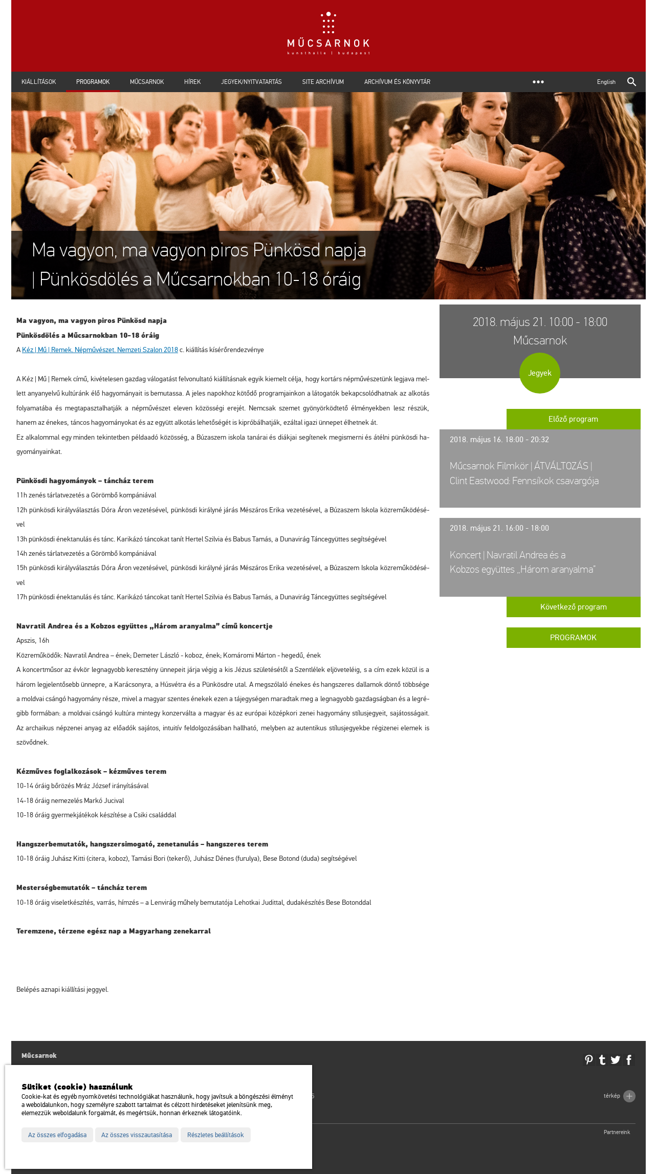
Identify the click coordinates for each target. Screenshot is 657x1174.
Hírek (192, 81)
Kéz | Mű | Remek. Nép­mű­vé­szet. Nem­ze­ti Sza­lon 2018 (100, 349)
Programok (93, 81)
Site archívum (323, 81)
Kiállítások (38, 81)
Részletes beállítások (215, 1135)
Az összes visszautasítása (136, 1135)
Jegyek (540, 373)
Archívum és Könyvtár (397, 81)
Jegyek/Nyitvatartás (251, 81)
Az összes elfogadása (57, 1135)
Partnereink (617, 1132)
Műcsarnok (147, 81)
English (606, 81)
